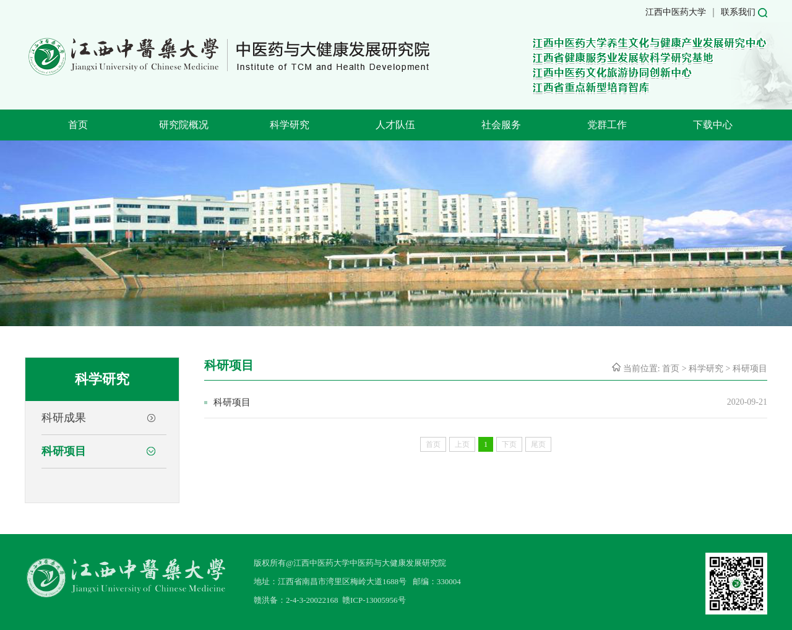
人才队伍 (395, 124)
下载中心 (713, 124)
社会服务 (501, 124)
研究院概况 (184, 124)
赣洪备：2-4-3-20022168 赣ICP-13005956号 (330, 600)
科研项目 (63, 451)
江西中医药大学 (675, 12)
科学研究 (289, 124)
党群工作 (607, 124)
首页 (78, 124)
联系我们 (738, 12)
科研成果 (63, 418)
